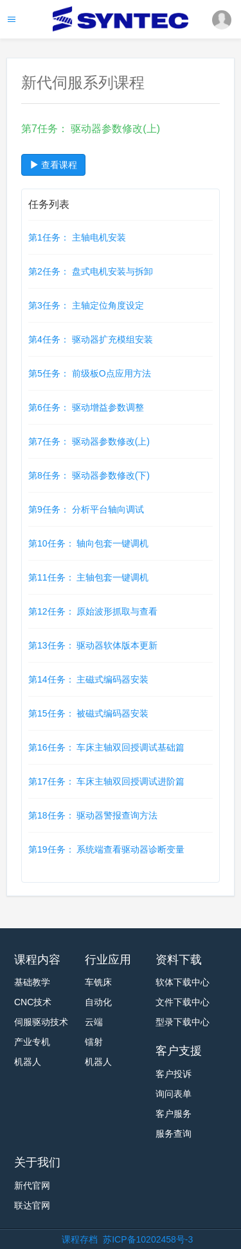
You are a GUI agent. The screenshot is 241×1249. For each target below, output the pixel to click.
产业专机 (32, 1042)
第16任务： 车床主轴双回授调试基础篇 (106, 747)
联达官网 (32, 1205)
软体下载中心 (183, 982)
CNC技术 (32, 1002)
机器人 (27, 1062)
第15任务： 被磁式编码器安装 (88, 713)
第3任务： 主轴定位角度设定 (86, 305)
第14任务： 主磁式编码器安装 (88, 679)
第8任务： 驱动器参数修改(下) (89, 475)
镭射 (94, 1042)
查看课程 (53, 165)
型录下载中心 (183, 1022)
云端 (94, 1022)
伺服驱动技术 (41, 1022)
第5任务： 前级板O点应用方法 (89, 373)
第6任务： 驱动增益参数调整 (86, 407)
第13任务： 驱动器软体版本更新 (92, 645)
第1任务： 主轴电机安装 (77, 237)
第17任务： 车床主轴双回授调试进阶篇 (106, 781)
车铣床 (98, 982)
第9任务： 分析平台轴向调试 (86, 509)
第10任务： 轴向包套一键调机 (88, 543)
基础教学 (32, 982)
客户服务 (174, 1114)
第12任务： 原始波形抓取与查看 (92, 611)
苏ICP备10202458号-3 (148, 1239)
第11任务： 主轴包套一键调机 (88, 577)
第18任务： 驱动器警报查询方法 (92, 815)
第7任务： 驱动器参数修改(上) (89, 441)
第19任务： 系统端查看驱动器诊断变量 (106, 849)
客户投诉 (174, 1074)
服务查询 (174, 1133)
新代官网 (32, 1185)
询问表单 (174, 1094)
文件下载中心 (183, 1002)
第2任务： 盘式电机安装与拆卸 (90, 271)
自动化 (98, 1002)
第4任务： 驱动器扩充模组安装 (90, 339)
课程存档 (80, 1239)
